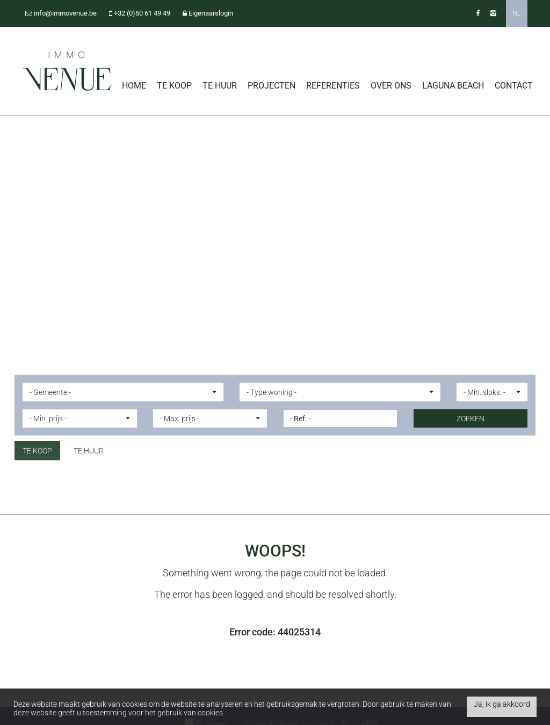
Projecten (271, 85)
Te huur (219, 85)
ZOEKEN (470, 418)
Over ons (391, 85)
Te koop (174, 85)
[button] (123, 392)
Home (134, 85)
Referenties (333, 85)
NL (516, 13)
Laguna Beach (453, 85)
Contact (514, 85)
